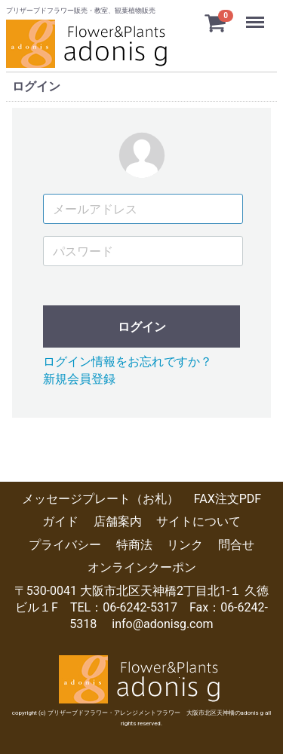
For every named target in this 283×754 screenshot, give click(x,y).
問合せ (236, 545)
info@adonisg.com (162, 624)
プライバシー (65, 545)
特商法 (134, 545)
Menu (256, 15)
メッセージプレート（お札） (100, 499)
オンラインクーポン (142, 567)
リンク (185, 545)
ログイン (142, 327)
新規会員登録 (79, 378)
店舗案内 (118, 521)
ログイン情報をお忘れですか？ (127, 361)
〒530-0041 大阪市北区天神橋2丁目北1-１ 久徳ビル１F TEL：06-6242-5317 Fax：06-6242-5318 (141, 607)
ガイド (60, 521)
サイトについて (198, 521)
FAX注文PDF (227, 499)
